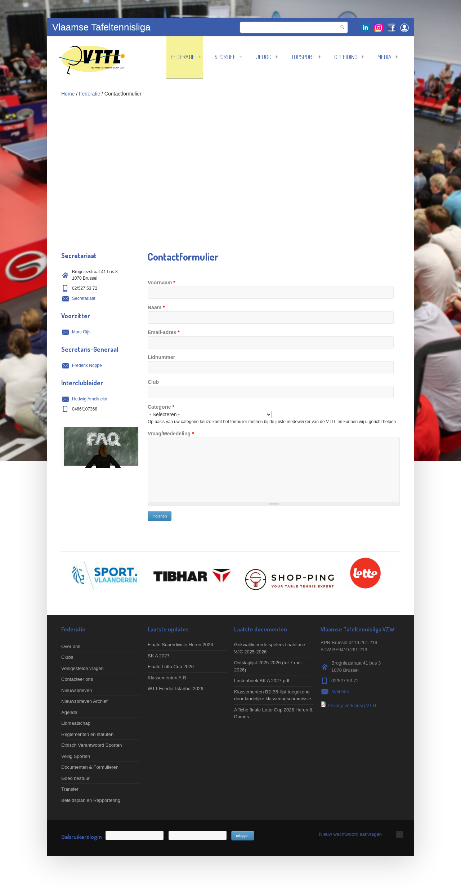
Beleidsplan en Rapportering (90, 800)
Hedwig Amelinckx (89, 398)
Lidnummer (161, 357)
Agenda (69, 712)
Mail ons (340, 691)
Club (153, 382)
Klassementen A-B (167, 677)
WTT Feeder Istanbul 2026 (175, 688)
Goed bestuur (75, 778)
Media (387, 57)
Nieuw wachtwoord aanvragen (350, 834)
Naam (156, 307)
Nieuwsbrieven (76, 690)
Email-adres (164, 332)
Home (68, 94)
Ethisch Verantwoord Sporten (91, 745)
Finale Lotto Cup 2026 (171, 666)
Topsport (306, 57)
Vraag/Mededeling (171, 433)
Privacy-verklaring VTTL (353, 705)
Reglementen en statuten (87, 734)
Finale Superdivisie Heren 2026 (180, 644)
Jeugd (267, 57)
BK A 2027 (159, 655)
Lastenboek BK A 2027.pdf (261, 680)
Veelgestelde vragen (82, 668)
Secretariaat (83, 298)
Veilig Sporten (75, 756)
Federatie (186, 57)
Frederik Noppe (87, 365)
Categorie (161, 407)
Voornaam (161, 282)
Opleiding (349, 57)
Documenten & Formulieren (89, 767)
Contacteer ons (77, 679)
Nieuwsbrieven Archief (84, 701)
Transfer (70, 789)
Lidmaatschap (75, 723)
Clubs (67, 657)
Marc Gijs (81, 331)
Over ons (70, 646)
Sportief (228, 57)
